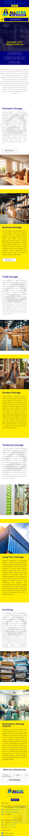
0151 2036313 (13, 806)
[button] (2, 19)
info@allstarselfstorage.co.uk (16, 3)
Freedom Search (19, 832)
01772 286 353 (13, 811)
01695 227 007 (11, 1)
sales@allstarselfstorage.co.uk (12, 793)
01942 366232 (12, 808)
